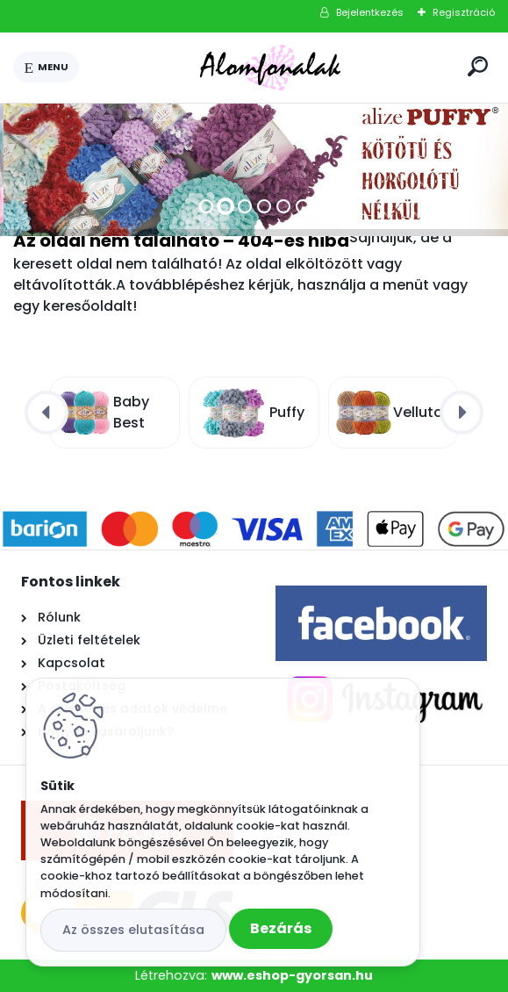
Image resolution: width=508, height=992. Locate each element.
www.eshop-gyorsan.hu (292, 975)
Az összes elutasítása (133, 929)
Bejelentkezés (370, 12)
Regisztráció (464, 12)
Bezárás (280, 928)
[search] (478, 66)
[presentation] (46, 413)
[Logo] (270, 67)
